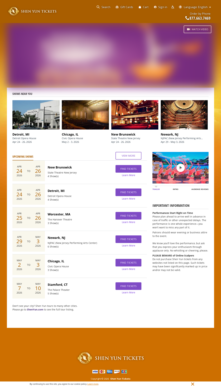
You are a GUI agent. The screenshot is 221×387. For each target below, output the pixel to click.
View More (128, 156)
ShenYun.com (35, 309)
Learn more (92, 384)
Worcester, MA (59, 214)
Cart (143, 7)
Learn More (128, 175)
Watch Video (197, 29)
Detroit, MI (56, 191)
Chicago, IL (56, 261)
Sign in (160, 7)
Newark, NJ (56, 238)
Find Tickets (128, 169)
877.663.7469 (197, 18)
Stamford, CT (58, 284)
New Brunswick (60, 167)
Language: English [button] (195, 7)
